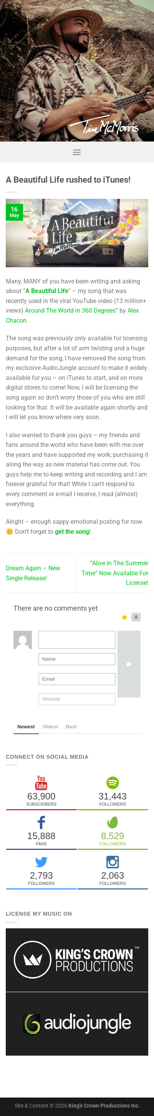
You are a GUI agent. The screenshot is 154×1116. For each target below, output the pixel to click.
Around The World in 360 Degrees (70, 310)
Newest (26, 727)
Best (71, 727)
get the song (72, 531)
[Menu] (76, 152)
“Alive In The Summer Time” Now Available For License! (114, 573)
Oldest (50, 727)
